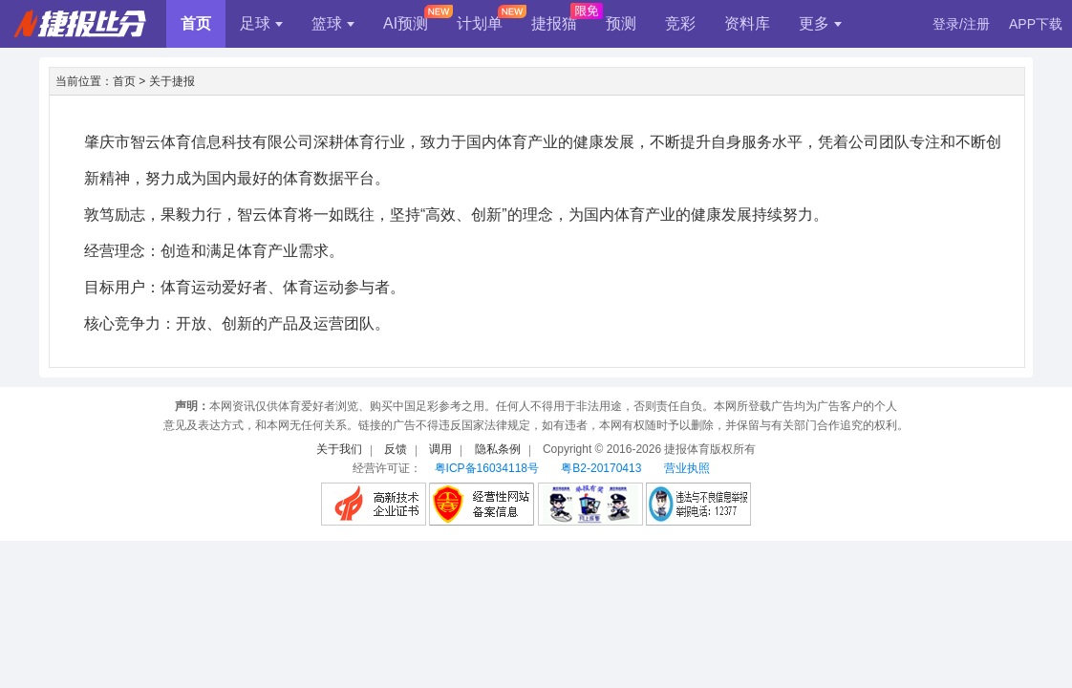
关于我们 (339, 449)
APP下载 (1035, 24)
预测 (621, 23)
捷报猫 (554, 23)
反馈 (395, 449)
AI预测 (405, 23)
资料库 (747, 23)
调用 (440, 449)
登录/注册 (961, 24)
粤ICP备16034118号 (487, 468)
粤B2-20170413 (601, 468)
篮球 (332, 23)
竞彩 (680, 23)
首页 (196, 23)
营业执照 (687, 468)
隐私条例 (498, 449)
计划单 (480, 23)
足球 (261, 23)
